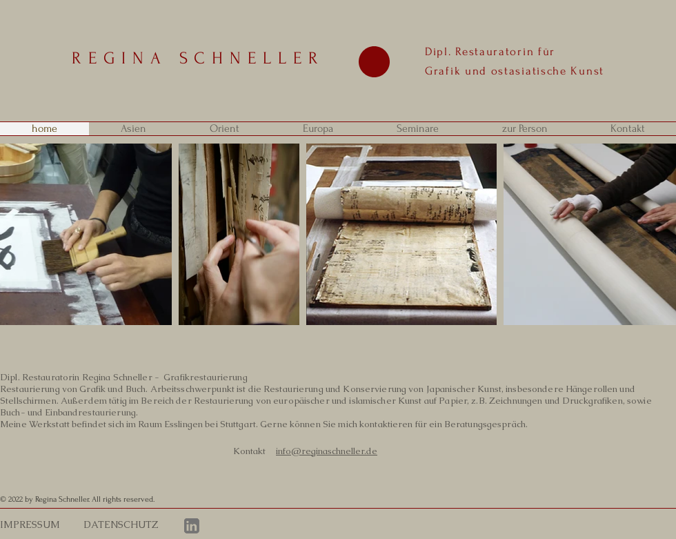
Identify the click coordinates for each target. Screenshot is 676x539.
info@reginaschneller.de (326, 451)
